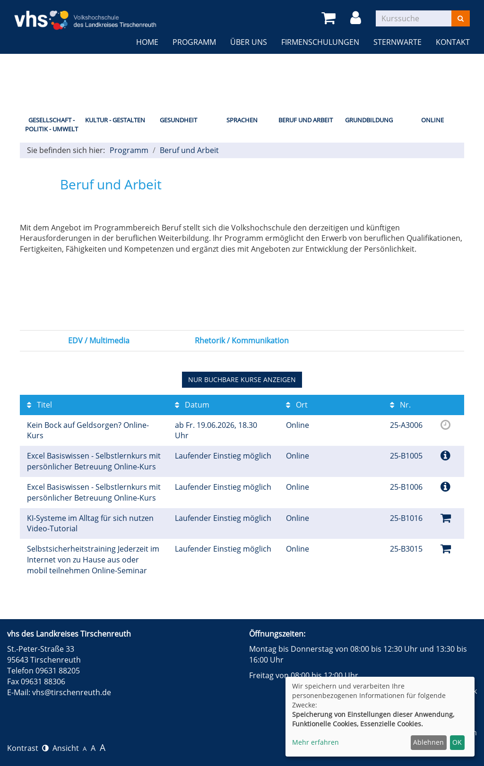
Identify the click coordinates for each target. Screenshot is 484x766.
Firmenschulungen (320, 42)
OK (457, 742)
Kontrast (28, 748)
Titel (39, 405)
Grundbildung (369, 120)
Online (432, 120)
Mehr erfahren (315, 742)
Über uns (248, 42)
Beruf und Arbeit (305, 120)
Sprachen (242, 120)
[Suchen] (460, 18)
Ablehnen (428, 742)
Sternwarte (397, 42)
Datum (192, 405)
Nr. (400, 405)
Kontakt (453, 42)
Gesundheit (178, 120)
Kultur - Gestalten (115, 120)
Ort (297, 405)
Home (147, 42)
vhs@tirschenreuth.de (71, 692)
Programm (194, 42)
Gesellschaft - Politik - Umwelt (51, 124)
